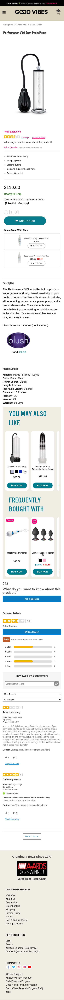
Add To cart (25, 220)
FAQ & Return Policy (16, 920)
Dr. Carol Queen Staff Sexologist (22, 951)
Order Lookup (13, 905)
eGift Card (11, 895)
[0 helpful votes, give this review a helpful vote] (6, 758)
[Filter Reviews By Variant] (32, 700)
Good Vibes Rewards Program (21, 984)
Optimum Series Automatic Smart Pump (42, 467)
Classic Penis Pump (16, 466)
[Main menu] (4, 12)
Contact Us (11, 902)
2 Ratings (25, 137)
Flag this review (12, 763)
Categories (8, 24)
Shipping (10, 909)
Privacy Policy (13, 913)
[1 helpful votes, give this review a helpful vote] (6, 813)
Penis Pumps (36, 24)
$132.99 (42, 476)
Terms (9, 916)
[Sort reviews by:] (32, 694)
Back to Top (31, 836)
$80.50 (17, 561)
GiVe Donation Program (18, 981)
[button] (12, 471)
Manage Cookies (14, 923)
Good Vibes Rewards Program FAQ (24, 988)
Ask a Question (11, 147)
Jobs (8, 991)
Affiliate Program (14, 974)
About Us (10, 898)
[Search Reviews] (32, 683)
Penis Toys (22, 24)
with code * (32, 3)
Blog (8, 940)
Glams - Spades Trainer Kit (42, 554)
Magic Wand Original (17, 553)
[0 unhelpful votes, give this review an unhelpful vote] (14, 758)
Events (9, 944)
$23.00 (17, 477)
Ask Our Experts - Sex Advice (21, 947)
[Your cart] (58, 12)
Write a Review (38, 137)
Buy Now (17, 485)
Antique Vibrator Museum (19, 977)
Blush (22, 352)
